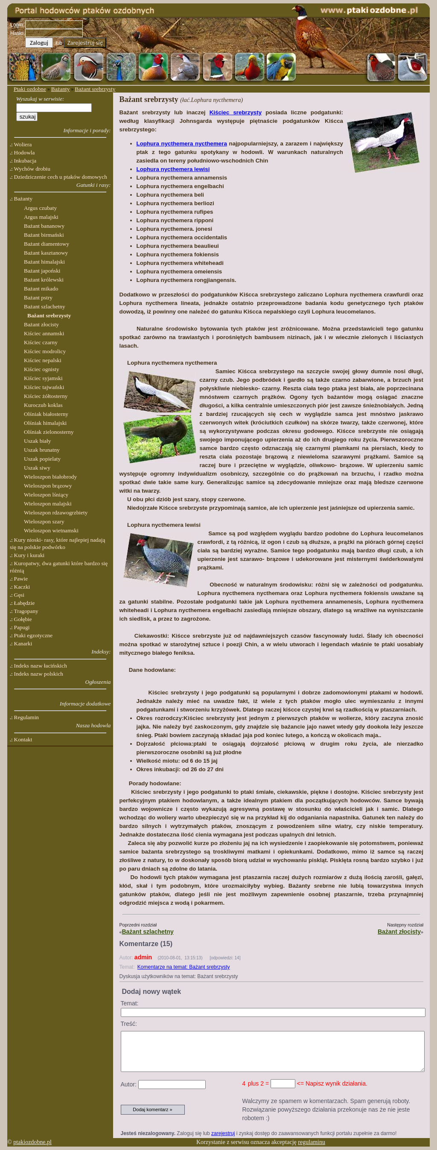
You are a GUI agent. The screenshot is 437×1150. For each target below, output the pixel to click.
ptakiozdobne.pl (32, 1142)
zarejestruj (223, 1133)
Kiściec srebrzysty (236, 112)
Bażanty (60, 89)
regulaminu (311, 1142)
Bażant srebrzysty (95, 89)
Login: (17, 25)
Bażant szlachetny (147, 931)
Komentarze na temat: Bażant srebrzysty (183, 967)
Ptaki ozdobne (30, 89)
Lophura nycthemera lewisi (173, 169)
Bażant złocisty (399, 931)
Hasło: (17, 33)
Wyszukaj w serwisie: (40, 99)
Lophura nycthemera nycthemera (182, 143)
